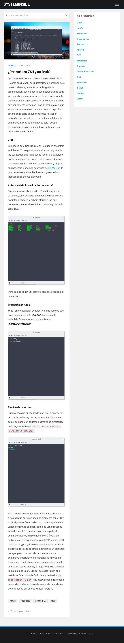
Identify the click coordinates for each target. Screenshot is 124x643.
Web (79, 77)
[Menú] (117, 4)
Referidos (45, 633)
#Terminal (40, 601)
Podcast (80, 44)
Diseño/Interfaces (85, 71)
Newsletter (82, 82)
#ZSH (53, 601)
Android (80, 50)
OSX (79, 55)
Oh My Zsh (54, 168)
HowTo (80, 28)
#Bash (13, 601)
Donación (58, 633)
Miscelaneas (83, 39)
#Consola (25, 601)
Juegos (80, 93)
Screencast (82, 33)
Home (34, 633)
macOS (80, 88)
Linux (12, 66)
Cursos (80, 98)
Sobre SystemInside (76, 633)
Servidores (82, 60)
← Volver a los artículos (18, 611)
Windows (81, 66)
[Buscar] (65, 15)
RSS (91, 633)
